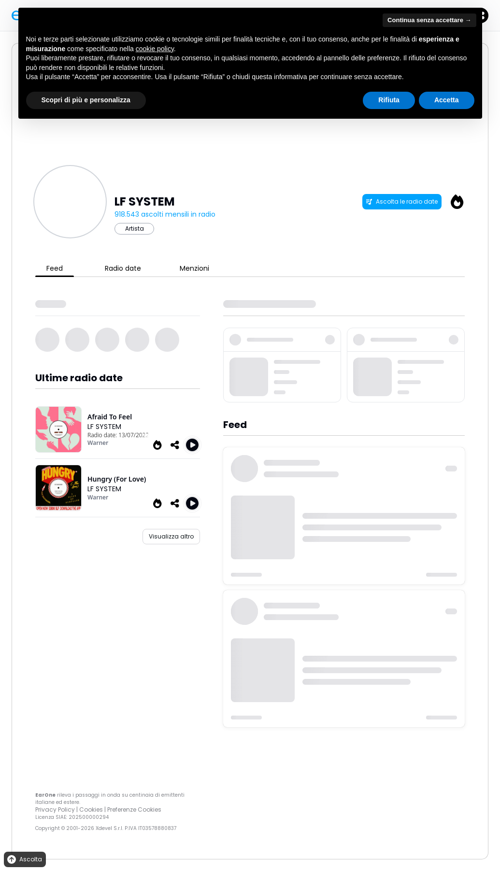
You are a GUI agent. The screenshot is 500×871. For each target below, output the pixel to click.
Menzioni (194, 268)
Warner (97, 443)
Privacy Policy (55, 809)
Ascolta (24, 860)
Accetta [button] (446, 100)
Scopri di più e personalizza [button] (86, 100)
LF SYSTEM (104, 426)
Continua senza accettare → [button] (429, 20)
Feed (54, 268)
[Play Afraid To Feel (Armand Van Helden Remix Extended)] (192, 445)
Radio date (123, 268)
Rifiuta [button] (389, 100)
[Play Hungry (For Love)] (192, 503)
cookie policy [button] (155, 49)
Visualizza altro (171, 536)
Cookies (91, 809)
